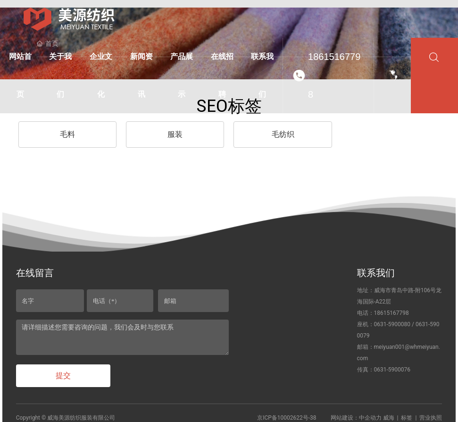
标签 (406, 417)
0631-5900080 (392, 324)
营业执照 (430, 417)
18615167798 (334, 75)
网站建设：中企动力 (356, 417)
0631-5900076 (392, 369)
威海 (388, 417)
